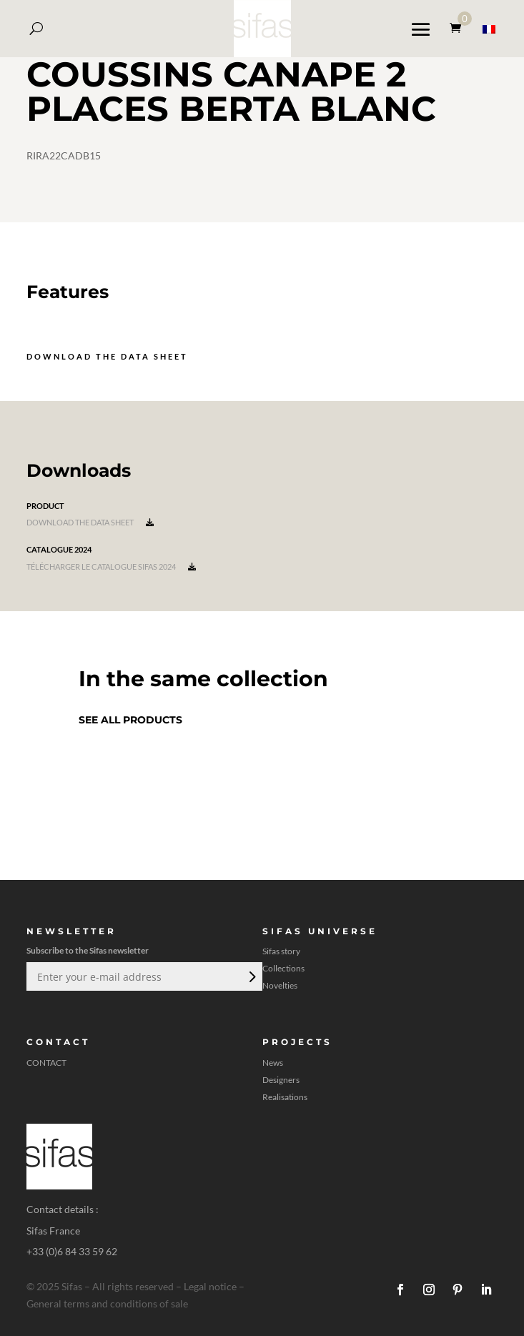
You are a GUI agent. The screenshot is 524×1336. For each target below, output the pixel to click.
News (272, 1063)
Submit (250, 976)
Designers (281, 1080)
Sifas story (281, 951)
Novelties (279, 986)
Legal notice (210, 1286)
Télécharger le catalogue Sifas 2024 (111, 566)
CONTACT (46, 1063)
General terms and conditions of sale (107, 1303)
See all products (130, 719)
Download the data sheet (107, 356)
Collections (283, 969)
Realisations (284, 1097)
